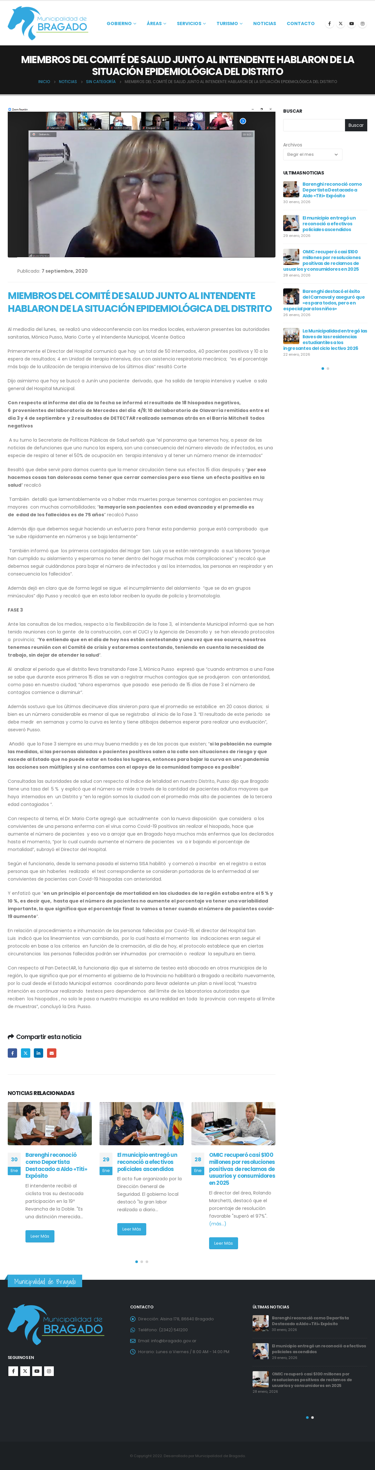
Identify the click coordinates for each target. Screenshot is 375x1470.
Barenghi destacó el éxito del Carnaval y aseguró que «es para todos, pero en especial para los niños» (324, 300)
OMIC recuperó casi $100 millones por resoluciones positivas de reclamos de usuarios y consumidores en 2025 (242, 1169)
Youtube (37, 1371)
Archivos (292, 145)
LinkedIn (38, 1053)
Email (51, 1053)
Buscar (292, 111)
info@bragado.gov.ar (174, 1341)
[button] (136, 1262)
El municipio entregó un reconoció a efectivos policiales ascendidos (147, 1162)
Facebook (12, 1053)
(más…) (217, 1224)
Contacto (301, 23)
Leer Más (40, 1236)
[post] (291, 189)
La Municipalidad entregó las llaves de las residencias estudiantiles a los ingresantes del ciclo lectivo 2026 (325, 339)
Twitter (25, 1053)
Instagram (49, 1371)
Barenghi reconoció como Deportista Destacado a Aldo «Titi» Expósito (56, 1165)
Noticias (264, 23)
